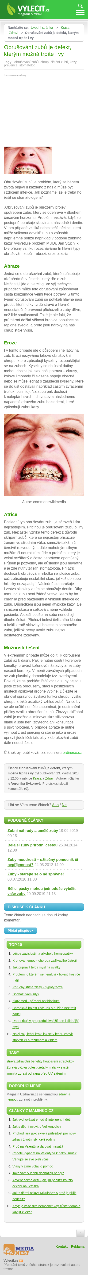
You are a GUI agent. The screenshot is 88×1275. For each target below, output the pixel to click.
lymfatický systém (58, 1067)
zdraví (22, 1073)
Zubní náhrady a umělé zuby (33, 831)
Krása (65, 27)
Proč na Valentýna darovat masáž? (37, 1146)
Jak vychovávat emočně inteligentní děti (41, 1119)
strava (11, 1061)
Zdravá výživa (17, 1067)
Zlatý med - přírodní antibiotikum (36, 1001)
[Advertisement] (43, 111)
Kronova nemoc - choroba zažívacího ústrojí (44, 960)
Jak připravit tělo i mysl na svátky (36, 967)
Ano (55, 805)
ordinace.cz (72, 753)
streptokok (66, 1061)
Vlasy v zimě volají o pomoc (32, 1166)
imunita (12, 1073)
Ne (64, 805)
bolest (32, 1067)
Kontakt (61, 1246)
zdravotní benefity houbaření (37, 1061)
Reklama (77, 1246)
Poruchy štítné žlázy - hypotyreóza (37, 987)
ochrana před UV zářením (46, 1073)
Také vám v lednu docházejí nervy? (38, 1173)
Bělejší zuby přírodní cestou (32, 845)
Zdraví (13, 33)
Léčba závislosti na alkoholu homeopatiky (42, 953)
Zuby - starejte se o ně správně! (36, 874)
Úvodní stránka (42, 27)
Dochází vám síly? (25, 994)
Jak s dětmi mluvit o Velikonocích (36, 1126)
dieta (41, 1067)
